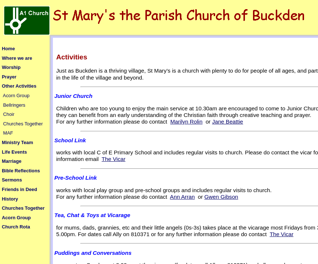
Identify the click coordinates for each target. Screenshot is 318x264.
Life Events (14, 152)
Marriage (11, 161)
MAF (8, 133)
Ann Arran (182, 197)
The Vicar (114, 159)
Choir (9, 114)
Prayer (9, 77)
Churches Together (23, 123)
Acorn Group (16, 95)
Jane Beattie (227, 121)
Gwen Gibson (221, 197)
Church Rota (16, 227)
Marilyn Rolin (186, 121)
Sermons (12, 180)
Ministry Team (17, 142)
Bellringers (14, 105)
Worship (11, 67)
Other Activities (19, 86)
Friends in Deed (19, 189)
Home (8, 48)
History (10, 199)
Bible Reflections (21, 170)
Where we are (17, 58)
